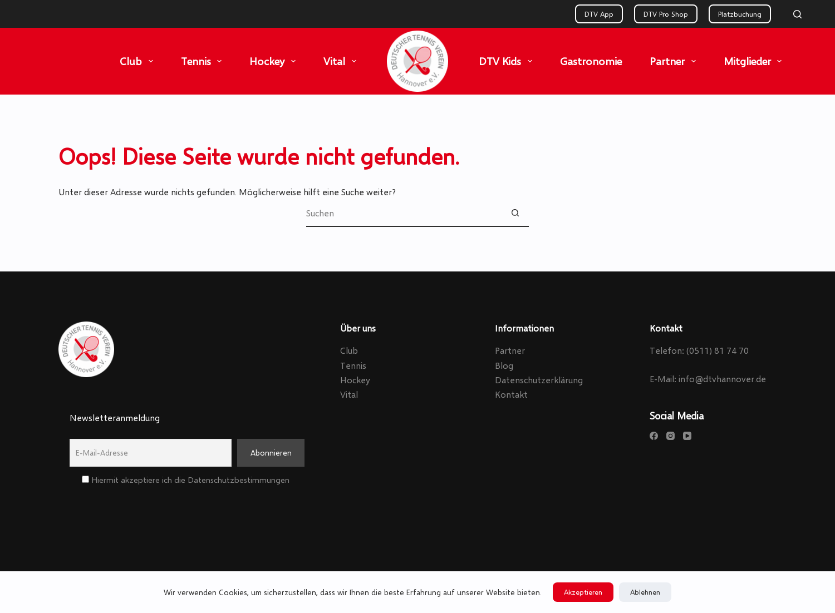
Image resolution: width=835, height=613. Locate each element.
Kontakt (511, 394)
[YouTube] (687, 436)
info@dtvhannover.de (722, 378)
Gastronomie (591, 61)
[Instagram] (670, 436)
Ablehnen (645, 591)
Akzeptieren (583, 591)
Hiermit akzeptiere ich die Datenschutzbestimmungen (185, 479)
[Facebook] (654, 436)
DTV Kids (508, 61)
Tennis (204, 61)
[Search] (797, 14)
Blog (504, 365)
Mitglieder (755, 61)
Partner (675, 61)
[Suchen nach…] (403, 213)
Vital (342, 61)
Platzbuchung (740, 13)
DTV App (598, 13)
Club (139, 61)
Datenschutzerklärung (539, 379)
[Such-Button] (515, 213)
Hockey (274, 61)
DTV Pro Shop (666, 13)
